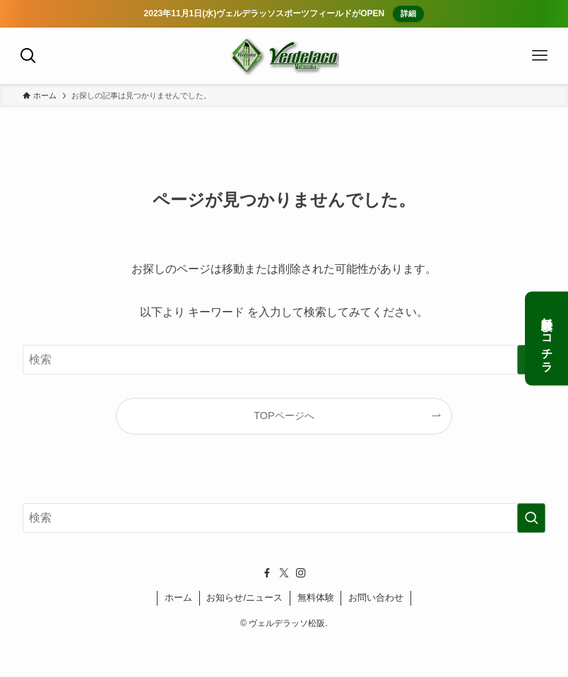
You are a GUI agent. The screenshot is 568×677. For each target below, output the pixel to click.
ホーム (178, 597)
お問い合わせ (375, 597)
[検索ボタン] (28, 56)
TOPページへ (284, 415)
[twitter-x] (284, 573)
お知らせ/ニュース (244, 597)
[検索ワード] (284, 360)
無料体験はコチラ (547, 339)
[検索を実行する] (531, 518)
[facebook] (267, 573)
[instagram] (301, 573)
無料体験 (315, 597)
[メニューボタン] (539, 56)
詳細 (407, 13)
